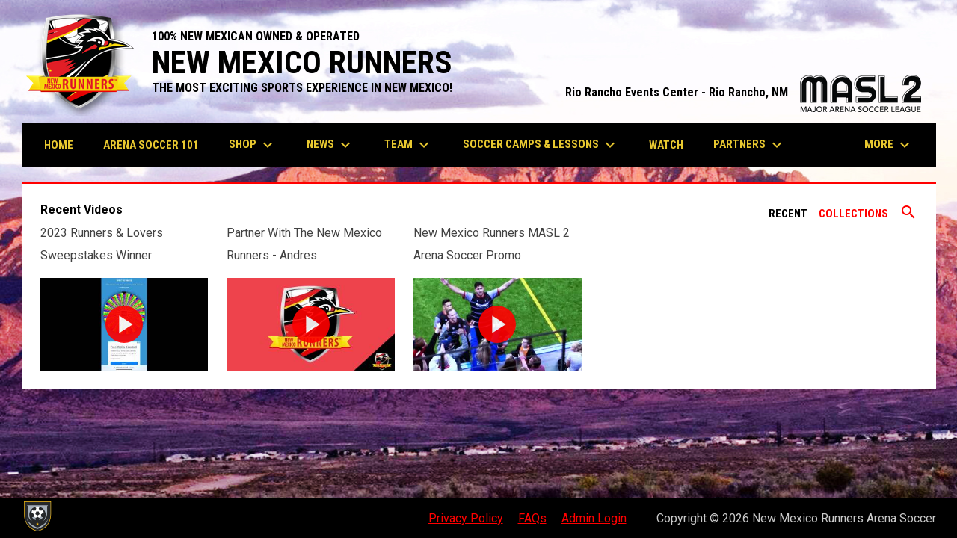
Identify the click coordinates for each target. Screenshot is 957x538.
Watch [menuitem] (666, 145)
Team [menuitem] (408, 145)
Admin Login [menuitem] (594, 518)
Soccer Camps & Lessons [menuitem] (541, 145)
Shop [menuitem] (253, 145)
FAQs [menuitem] (532, 518)
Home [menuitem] (58, 145)
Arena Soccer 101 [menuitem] (151, 145)
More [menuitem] (889, 145)
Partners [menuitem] (749, 145)
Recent (788, 213)
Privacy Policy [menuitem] (465, 518)
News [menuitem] (330, 145)
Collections (853, 213)
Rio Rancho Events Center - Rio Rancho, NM (743, 92)
